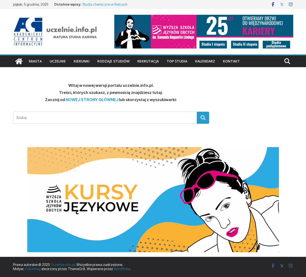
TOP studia (177, 61)
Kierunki (81, 61)
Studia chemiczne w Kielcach (105, 4)
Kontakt (231, 61)
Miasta (35, 61)
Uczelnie (58, 61)
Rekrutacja (148, 61)
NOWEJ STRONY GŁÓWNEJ (92, 99)
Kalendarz (205, 61)
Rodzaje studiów (113, 61)
